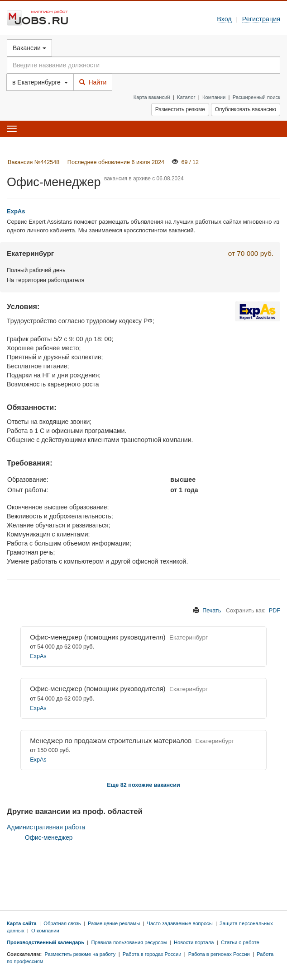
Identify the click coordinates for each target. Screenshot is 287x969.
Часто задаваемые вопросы (180, 923)
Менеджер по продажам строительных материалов (110, 740)
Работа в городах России (152, 954)
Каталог (186, 97)
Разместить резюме (180, 109)
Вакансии (29, 48)
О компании (45, 930)
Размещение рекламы (114, 923)
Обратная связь (62, 923)
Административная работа (46, 827)
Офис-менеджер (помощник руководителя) (97, 637)
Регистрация (261, 19)
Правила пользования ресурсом (129, 942)
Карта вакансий (152, 97)
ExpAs (38, 656)
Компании (213, 97)
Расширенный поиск (256, 97)
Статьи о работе (240, 942)
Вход (224, 19)
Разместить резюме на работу (79, 954)
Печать (211, 610)
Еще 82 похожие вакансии (143, 785)
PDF (274, 610)
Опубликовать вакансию (245, 109)
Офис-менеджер (48, 837)
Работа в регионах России (219, 954)
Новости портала (194, 942)
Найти (93, 82)
